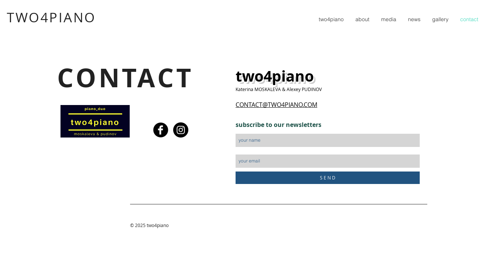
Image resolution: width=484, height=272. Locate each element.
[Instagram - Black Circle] (180, 130)
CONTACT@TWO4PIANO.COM (276, 104)
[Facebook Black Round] (160, 130)
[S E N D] (328, 178)
